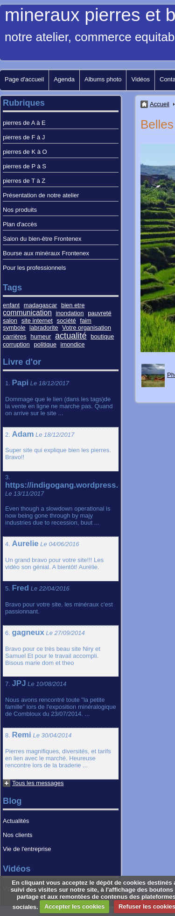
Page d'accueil (24, 79)
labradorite (43, 327)
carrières (15, 336)
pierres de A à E (24, 122)
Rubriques (24, 103)
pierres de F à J (24, 137)
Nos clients (18, 834)
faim (85, 320)
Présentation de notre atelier (41, 195)
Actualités (16, 820)
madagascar (40, 305)
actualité (71, 335)
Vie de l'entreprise (27, 848)
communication (27, 313)
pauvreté (100, 313)
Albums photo (103, 79)
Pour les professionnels (34, 267)
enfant (11, 305)
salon (10, 320)
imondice (73, 344)
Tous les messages (38, 782)
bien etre (73, 305)
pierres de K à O (25, 151)
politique (45, 344)
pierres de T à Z (24, 180)
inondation (70, 313)
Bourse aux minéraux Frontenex (46, 253)
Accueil (159, 104)
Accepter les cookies (74, 906)
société (66, 320)
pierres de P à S (24, 166)
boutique (102, 336)
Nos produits (20, 209)
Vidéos (140, 79)
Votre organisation (86, 327)
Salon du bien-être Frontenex (42, 238)
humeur (40, 336)
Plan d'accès (20, 224)
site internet (37, 320)
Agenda (64, 79)
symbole (14, 327)
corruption (16, 344)
